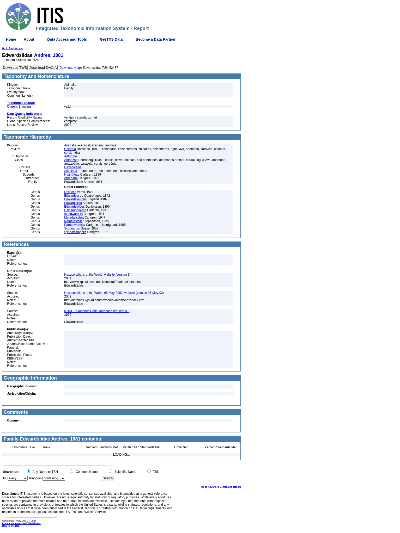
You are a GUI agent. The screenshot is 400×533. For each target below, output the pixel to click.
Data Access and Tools (67, 39)
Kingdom (35, 478)
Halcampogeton (75, 210)
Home (11, 39)
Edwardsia (71, 195)
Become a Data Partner (155, 39)
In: (5, 478)
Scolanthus (72, 228)
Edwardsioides (74, 206)
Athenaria (70, 178)
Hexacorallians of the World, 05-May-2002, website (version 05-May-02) (114, 293)
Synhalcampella (75, 232)
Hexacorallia (72, 167)
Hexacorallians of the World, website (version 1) (97, 274)
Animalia (70, 145)
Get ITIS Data (111, 39)
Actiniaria (70, 171)
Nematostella (73, 221)
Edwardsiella (73, 203)
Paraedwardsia (74, 225)
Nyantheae (71, 174)
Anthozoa (70, 156)
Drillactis (70, 192)
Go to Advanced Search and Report (221, 487)
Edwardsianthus (75, 199)
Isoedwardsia (73, 214)
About (29, 39)
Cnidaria (70, 149)
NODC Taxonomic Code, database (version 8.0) (97, 311)
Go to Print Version (12, 48)
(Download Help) (70, 68)
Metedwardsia (74, 217)
